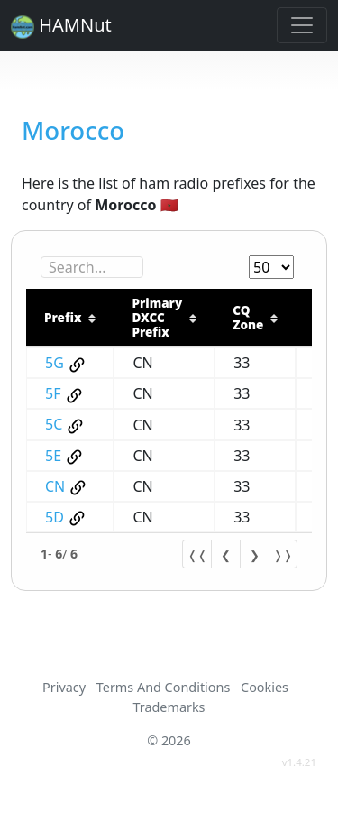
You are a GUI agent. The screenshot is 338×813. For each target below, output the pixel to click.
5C (53, 424)
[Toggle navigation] (302, 25)
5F (52, 393)
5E (53, 456)
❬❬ (197, 555)
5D (54, 517)
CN (55, 486)
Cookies (264, 687)
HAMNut (61, 26)
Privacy (64, 687)
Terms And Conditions (163, 687)
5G (54, 363)
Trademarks (168, 707)
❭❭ (283, 555)
